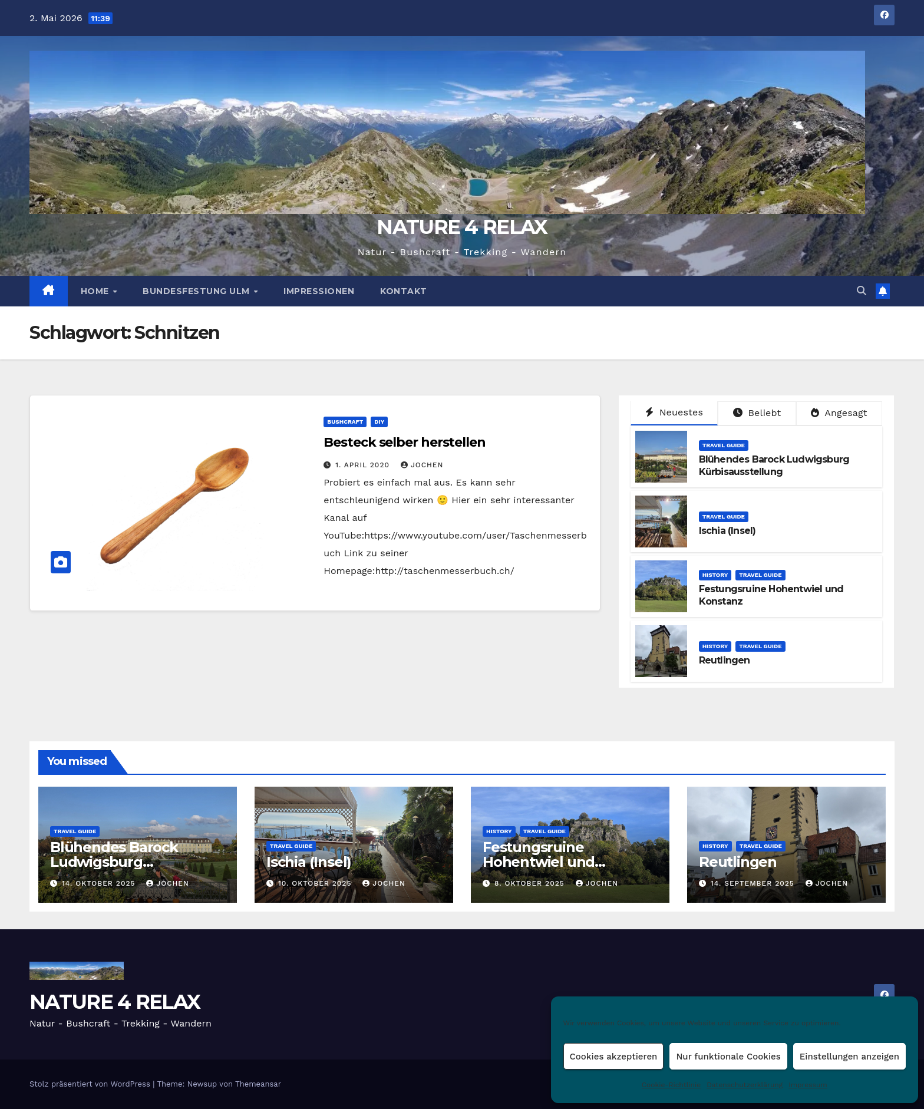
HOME (96, 291)
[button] (861, 290)
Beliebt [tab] (757, 412)
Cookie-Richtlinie (671, 1085)
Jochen (422, 465)
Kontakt (403, 291)
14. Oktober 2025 (100, 883)
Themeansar (258, 1084)
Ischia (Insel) (727, 530)
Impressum (807, 1085)
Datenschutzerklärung (745, 1085)
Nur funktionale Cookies (728, 1056)
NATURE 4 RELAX (462, 226)
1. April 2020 (363, 465)
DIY (379, 421)
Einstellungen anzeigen (849, 1056)
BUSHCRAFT (345, 421)
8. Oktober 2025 (530, 883)
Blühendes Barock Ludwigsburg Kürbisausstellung (774, 465)
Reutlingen (724, 660)
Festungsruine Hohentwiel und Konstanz (539, 862)
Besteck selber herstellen (405, 442)
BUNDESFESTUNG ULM (197, 291)
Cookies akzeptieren (614, 1056)
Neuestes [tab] (674, 412)
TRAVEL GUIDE (723, 445)
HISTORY (715, 575)
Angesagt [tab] (839, 412)
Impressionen (318, 291)
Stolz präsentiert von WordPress (91, 1084)
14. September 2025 (754, 883)
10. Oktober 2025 (316, 883)
